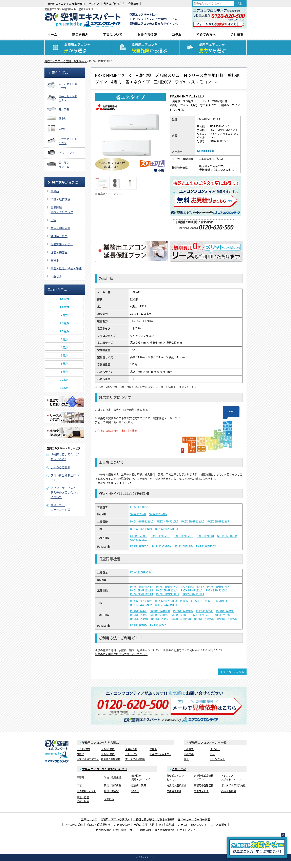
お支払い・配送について (192, 824)
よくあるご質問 (60, 467)
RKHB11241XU (221, 615)
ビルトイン (131, 754)
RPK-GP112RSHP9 (141, 604)
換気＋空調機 (228, 791)
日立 (212, 754)
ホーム (52, 34)
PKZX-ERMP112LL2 (141, 587)
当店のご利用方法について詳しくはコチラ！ (121, 654)
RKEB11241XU (179, 615)
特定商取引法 (104, 830)
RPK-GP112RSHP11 (166, 529)
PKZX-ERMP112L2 (167, 587)
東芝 (186, 759)
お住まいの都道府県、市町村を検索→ (117, 431)
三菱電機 (189, 754)
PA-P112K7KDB (139, 546)
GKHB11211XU (139, 540)
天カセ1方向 (108, 754)
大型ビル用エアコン (88, 759)
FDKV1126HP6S (139, 507)
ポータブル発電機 (135, 759)
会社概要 (133, 3)
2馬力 (64, 315)
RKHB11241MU (201, 615)
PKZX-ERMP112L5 (218, 521)
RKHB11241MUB (227, 619)
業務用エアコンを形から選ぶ (100, 742)
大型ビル (56, 276)
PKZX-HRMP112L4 (193, 594)
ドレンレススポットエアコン (231, 777)
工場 (53, 220)
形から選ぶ (60, 72)
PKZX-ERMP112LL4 (141, 594)
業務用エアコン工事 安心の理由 (66, 3)
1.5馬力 (64, 299)
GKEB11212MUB (183, 536)
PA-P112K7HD (138, 625)
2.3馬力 (64, 323)
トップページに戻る (232, 672)
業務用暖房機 (174, 791)
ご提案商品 (179, 769)
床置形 (80, 754)
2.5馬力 (64, 331)
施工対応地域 (166, 824)
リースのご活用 (73, 824)
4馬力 (64, 347)
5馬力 (64, 355)
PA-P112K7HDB (183, 546)
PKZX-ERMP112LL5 (192, 521)
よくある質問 (219, 824)
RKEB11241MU (159, 615)
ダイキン (215, 749)
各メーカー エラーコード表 (194, 819)
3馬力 (64, 339)
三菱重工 (189, 749)
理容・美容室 (59, 252)
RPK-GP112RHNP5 (141, 529)
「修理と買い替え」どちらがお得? (153, 819)
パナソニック (217, 759)
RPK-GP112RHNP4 (166, 604)
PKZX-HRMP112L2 (218, 587)
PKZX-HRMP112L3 (191, 590)
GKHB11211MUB (227, 536)
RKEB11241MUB (204, 619)
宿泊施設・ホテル (62, 244)
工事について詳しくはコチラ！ (113, 483)
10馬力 (64, 380)
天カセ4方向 (83, 749)
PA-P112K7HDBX (206, 546)
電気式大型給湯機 (110, 759)
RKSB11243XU (138, 615)
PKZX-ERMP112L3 (167, 590)
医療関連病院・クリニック (141, 777)
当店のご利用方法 (113, 3)
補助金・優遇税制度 (98, 824)
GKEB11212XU (205, 536)
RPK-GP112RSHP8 (166, 601)
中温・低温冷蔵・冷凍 (83, 799)
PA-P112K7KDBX (161, 546)
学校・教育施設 (60, 199)
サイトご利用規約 (140, 830)
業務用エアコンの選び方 (115, 819)
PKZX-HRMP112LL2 (192, 587)
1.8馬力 (64, 307)
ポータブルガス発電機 (233, 785)
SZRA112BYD (138, 514)
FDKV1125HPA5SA (141, 572)
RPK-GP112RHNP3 (216, 601)
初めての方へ (206, 34)
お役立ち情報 (147, 34)
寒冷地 (55, 260)
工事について (112, 34)
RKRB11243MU (139, 619)
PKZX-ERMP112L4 (216, 590)
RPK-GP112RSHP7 (191, 601)
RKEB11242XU (204, 611)
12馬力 (64, 388)
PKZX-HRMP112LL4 (167, 594)
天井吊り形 (131, 749)
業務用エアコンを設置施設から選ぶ (104, 769)
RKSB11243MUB (181, 619)
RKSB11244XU (138, 611)
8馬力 (64, 371)
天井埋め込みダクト (160, 754)
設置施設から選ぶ (65, 182)
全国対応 (94, 3)
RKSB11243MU (225, 611)
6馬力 (64, 363)
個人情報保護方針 (165, 830)
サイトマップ (187, 830)
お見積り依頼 (122, 824)
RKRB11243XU (159, 619)
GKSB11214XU (138, 536)
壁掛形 (153, 749)
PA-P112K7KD (158, 625)
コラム (176, 34)
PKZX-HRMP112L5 (167, 521)
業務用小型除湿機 (203, 785)
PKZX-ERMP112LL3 (141, 590)
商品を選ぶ (80, 34)
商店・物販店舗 (60, 228)
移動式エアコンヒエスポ (175, 777)
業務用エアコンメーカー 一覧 (208, 742)
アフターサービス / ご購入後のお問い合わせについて (65, 492)
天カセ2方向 (108, 749)
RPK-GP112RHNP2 (141, 601)
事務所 (55, 191)
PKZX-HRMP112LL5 (141, 521)
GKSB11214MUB (160, 536)
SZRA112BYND (158, 514)
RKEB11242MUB (183, 611)
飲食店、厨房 (59, 236)
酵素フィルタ (201, 791)
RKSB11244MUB (160, 611)
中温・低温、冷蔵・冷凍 (66, 268)
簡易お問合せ (257, 847)
